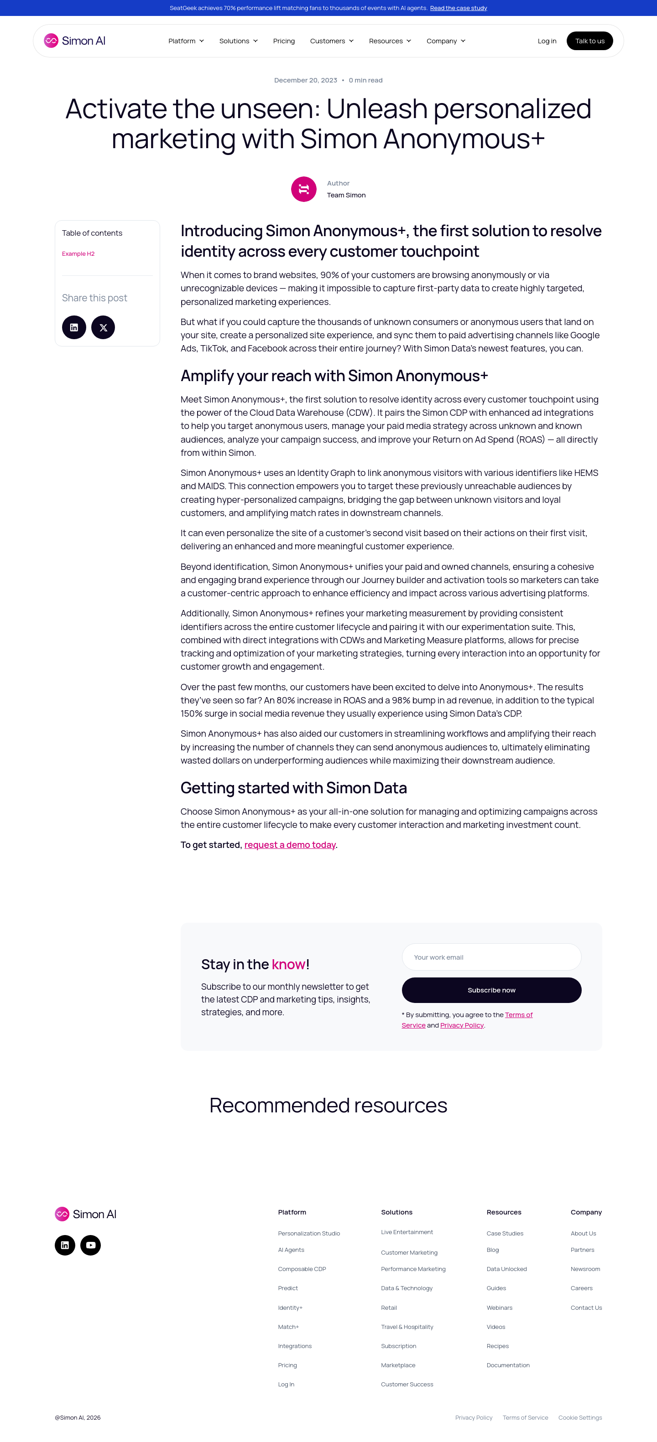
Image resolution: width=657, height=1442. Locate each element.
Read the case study (458, 8)
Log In (286, 1384)
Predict (288, 1288)
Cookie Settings (580, 1417)
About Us (583, 1233)
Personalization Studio (309, 1233)
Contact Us (586, 1307)
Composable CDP (302, 1269)
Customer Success (407, 1384)
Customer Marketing (409, 1252)
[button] (186, 40)
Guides (496, 1288)
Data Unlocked (507, 1269)
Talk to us (590, 41)
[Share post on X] (103, 327)
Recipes (498, 1346)
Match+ (288, 1327)
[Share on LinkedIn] (74, 327)
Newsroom (585, 1269)
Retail (389, 1307)
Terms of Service (525, 1417)
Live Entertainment (407, 1232)
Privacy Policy (462, 1025)
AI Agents (291, 1250)
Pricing (284, 41)
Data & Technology (407, 1288)
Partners (582, 1250)
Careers (582, 1288)
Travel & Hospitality (407, 1327)
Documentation (508, 1365)
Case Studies (505, 1233)
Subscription (398, 1346)
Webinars (499, 1307)
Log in (547, 41)
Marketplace (398, 1365)
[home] (74, 40)
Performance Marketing (413, 1269)
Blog (493, 1250)
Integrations (295, 1346)
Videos (496, 1327)
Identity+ (290, 1307)
